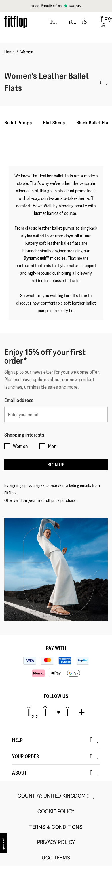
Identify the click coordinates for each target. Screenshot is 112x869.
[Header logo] (15, 22)
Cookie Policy (56, 812)
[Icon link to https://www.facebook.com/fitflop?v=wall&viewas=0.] (33, 712)
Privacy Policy (56, 842)
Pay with (56, 648)
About (55, 773)
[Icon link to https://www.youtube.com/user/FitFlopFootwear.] (75, 712)
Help (55, 740)
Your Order (55, 756)
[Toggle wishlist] (72, 22)
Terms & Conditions (56, 827)
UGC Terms (56, 858)
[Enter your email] (56, 414)
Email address (18, 400)
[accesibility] (4, 845)
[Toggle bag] (87, 22)
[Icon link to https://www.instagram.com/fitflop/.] (52, 712)
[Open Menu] (104, 22)
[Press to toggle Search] (53, 22)
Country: (56, 796)
